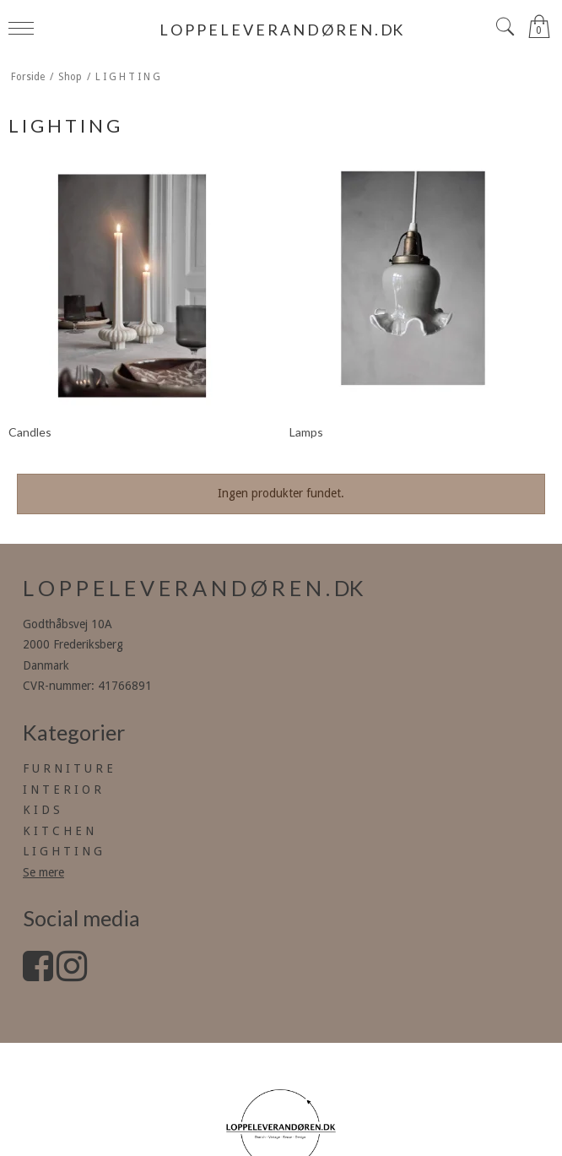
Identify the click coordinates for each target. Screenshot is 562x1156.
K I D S (41, 810)
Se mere (43, 872)
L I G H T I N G (62, 851)
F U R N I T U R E (68, 768)
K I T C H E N (58, 831)
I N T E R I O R (62, 789)
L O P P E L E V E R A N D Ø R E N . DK (281, 29)
